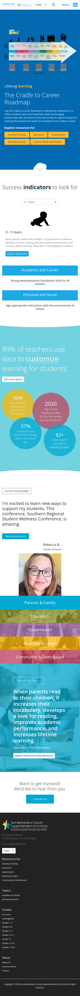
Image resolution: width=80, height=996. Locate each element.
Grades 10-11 (8, 935)
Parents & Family (10, 863)
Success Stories (9, 966)
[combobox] (41, 5)
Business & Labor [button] (17, 141)
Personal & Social (10, 899)
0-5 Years (6, 914)
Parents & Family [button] (17, 134)
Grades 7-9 (7, 931)
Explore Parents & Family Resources (34, 755)
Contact (5, 970)
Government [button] (58, 134)
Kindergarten (8, 918)
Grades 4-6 (7, 926)
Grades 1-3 (7, 922)
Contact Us (40, 799)
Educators (6, 867)
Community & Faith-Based (14, 880)
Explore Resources (17, 253)
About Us (6, 962)
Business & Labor (10, 876)
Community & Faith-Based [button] (47, 141)
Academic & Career (11, 895)
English (39, 4)
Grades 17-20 (8, 947)
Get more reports (13, 379)
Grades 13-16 (8, 943)
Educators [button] (38, 134)
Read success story (16, 536)
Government (8, 872)
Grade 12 (6, 939)
